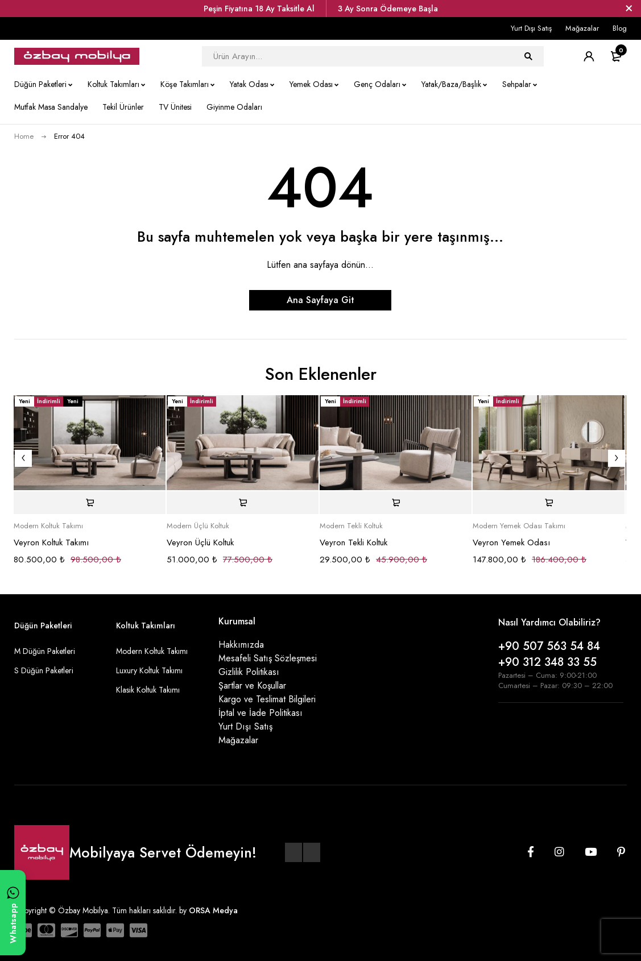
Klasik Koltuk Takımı (148, 689)
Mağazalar (582, 28)
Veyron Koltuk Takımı (51, 542)
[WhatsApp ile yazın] (13, 912)
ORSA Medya (213, 910)
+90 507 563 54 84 (549, 646)
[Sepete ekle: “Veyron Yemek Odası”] (549, 502)
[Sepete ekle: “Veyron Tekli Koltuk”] (396, 502)
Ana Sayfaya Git (320, 299)
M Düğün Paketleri (44, 651)
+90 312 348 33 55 (547, 662)
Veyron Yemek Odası (511, 542)
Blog (620, 28)
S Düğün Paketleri (43, 670)
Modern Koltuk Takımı (48, 526)
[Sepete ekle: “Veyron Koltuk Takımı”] (90, 502)
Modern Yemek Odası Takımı (519, 526)
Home (24, 136)
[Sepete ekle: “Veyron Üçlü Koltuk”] (243, 502)
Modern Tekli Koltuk (351, 526)
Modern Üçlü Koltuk (198, 526)
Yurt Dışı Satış (531, 28)
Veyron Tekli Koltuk (353, 542)
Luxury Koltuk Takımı (149, 670)
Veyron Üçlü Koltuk (200, 542)
